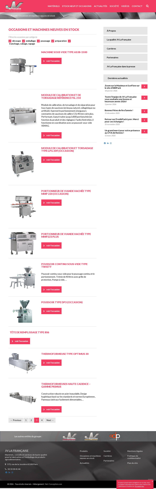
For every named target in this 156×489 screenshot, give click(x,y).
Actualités (100, 6)
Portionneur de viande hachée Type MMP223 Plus (66, 235)
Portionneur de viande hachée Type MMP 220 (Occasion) (66, 192)
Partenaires (112, 57)
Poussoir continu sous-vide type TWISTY (64, 265)
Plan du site (132, 464)
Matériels (54, 6)
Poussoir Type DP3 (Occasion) (62, 302)
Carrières (111, 48)
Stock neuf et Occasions (76, 6)
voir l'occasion (53, 61)
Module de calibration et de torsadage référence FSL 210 (61, 96)
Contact (137, 6)
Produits (84, 452)
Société (114, 6)
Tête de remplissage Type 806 (29, 332)
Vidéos (125, 6)
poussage (45, 41)
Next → (50, 421)
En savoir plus (139, 486)
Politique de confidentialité (134, 458)
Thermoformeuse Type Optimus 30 (65, 354)
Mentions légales (135, 452)
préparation (61, 41)
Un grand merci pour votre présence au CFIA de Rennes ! (122, 131)
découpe (16, 41)
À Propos (111, 30)
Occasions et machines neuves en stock (37, 15)
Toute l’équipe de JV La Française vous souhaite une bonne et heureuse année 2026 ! (121, 99)
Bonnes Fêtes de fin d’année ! (119, 110)
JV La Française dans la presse (121, 66)
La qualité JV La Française (119, 39)
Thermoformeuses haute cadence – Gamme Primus (65, 386)
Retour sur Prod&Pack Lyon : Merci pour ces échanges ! (122, 120)
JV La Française (14, 7)
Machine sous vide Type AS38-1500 (64, 52)
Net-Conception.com (53, 485)
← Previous (15, 421)
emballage (31, 41)
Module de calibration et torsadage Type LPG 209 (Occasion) (67, 150)
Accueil (14, 15)
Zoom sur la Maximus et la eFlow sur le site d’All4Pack (122, 86)
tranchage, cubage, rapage (22, 43)
